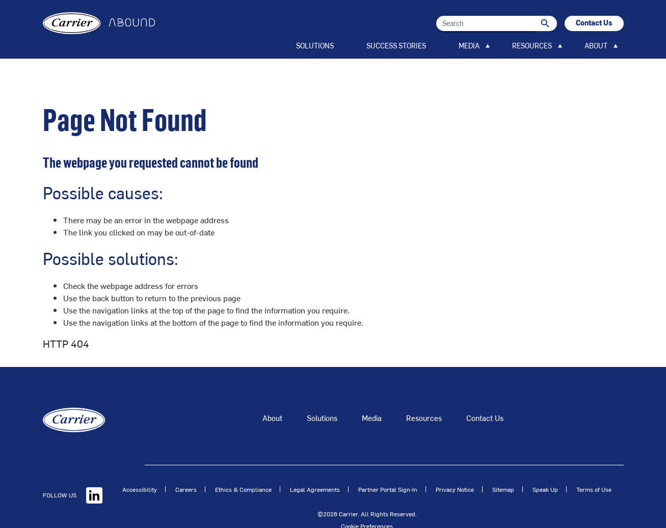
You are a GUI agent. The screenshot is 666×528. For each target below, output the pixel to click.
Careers (186, 469)
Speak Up (545, 469)
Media (372, 397)
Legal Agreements (315, 469)
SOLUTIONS (315, 45)
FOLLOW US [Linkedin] (72, 474)
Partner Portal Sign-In (387, 469)
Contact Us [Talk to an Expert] (484, 397)
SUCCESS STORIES (396, 45)
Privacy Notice (455, 469)
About (272, 397)
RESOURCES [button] (532, 45)
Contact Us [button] (594, 23)
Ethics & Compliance (243, 469)
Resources (424, 397)
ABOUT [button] (595, 45)
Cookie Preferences (367, 505)
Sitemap (503, 469)
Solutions (322, 397)
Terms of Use (593, 469)
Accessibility (139, 469)
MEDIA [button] (469, 45)
